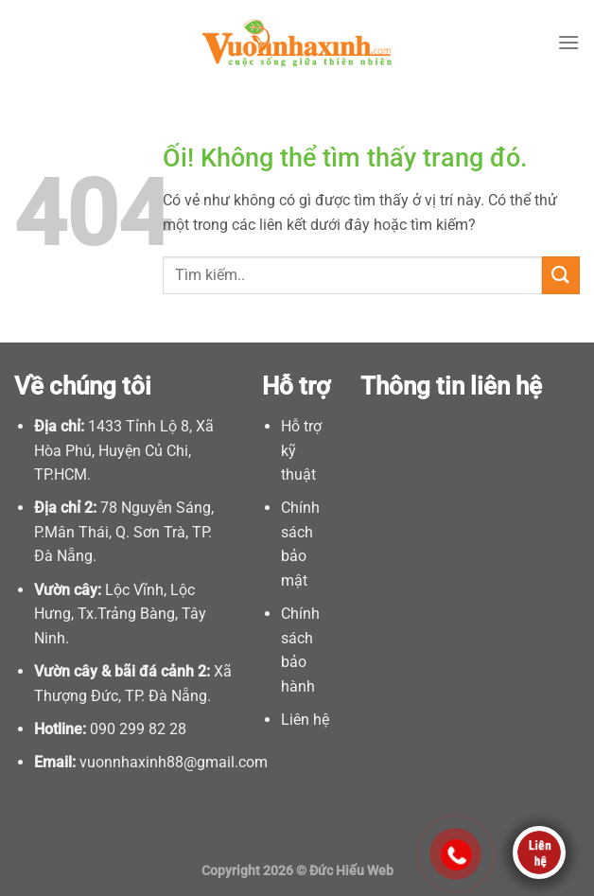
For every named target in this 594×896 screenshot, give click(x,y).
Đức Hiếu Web (351, 871)
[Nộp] (561, 274)
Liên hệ (305, 720)
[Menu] (568, 42)
